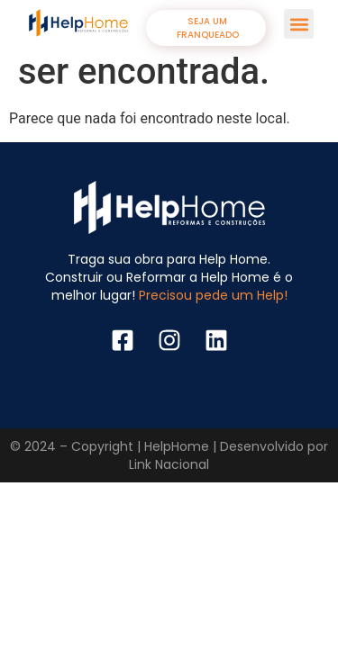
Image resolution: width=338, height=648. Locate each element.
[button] (299, 24)
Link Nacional (169, 464)
